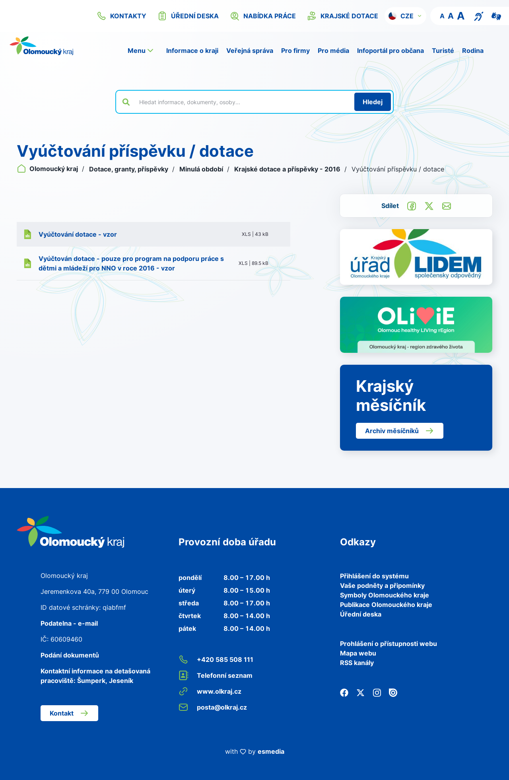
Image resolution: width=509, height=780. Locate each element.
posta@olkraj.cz (213, 707)
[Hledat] (372, 102)
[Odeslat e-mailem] (446, 205)
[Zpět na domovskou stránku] (41, 46)
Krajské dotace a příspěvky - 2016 (288, 169)
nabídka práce (263, 16)
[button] (405, 16)
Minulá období (202, 169)
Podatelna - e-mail (69, 623)
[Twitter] (360, 692)
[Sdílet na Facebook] (411, 205)
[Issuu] (393, 692)
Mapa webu (358, 653)
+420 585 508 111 (216, 659)
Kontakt (69, 713)
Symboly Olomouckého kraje (384, 595)
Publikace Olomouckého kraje (386, 605)
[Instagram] (377, 692)
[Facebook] (344, 692)
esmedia (271, 751)
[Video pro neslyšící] (496, 15)
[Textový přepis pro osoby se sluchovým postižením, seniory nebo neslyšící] (479, 15)
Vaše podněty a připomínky (382, 585)
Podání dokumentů (70, 655)
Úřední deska (360, 614)
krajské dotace (342, 16)
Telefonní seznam (216, 675)
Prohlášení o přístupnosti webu (388, 644)
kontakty (121, 16)
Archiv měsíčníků (399, 431)
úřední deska (188, 16)
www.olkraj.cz (210, 691)
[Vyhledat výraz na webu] (242, 102)
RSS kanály (357, 663)
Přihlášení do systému (374, 576)
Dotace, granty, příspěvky (129, 169)
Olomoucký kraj (48, 169)
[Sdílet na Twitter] (429, 205)
